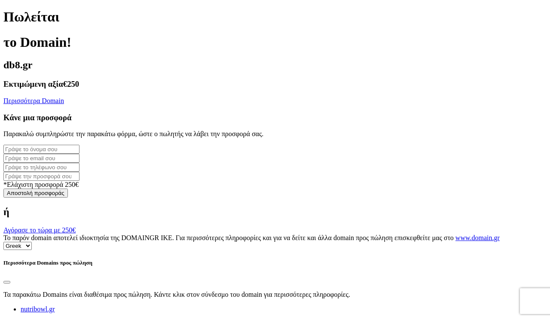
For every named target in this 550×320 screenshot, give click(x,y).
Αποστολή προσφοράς (35, 193)
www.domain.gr (477, 237)
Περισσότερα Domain (33, 100)
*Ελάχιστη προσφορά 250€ (41, 184)
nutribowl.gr (38, 309)
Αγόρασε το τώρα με (39, 230)
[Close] (6, 282)
